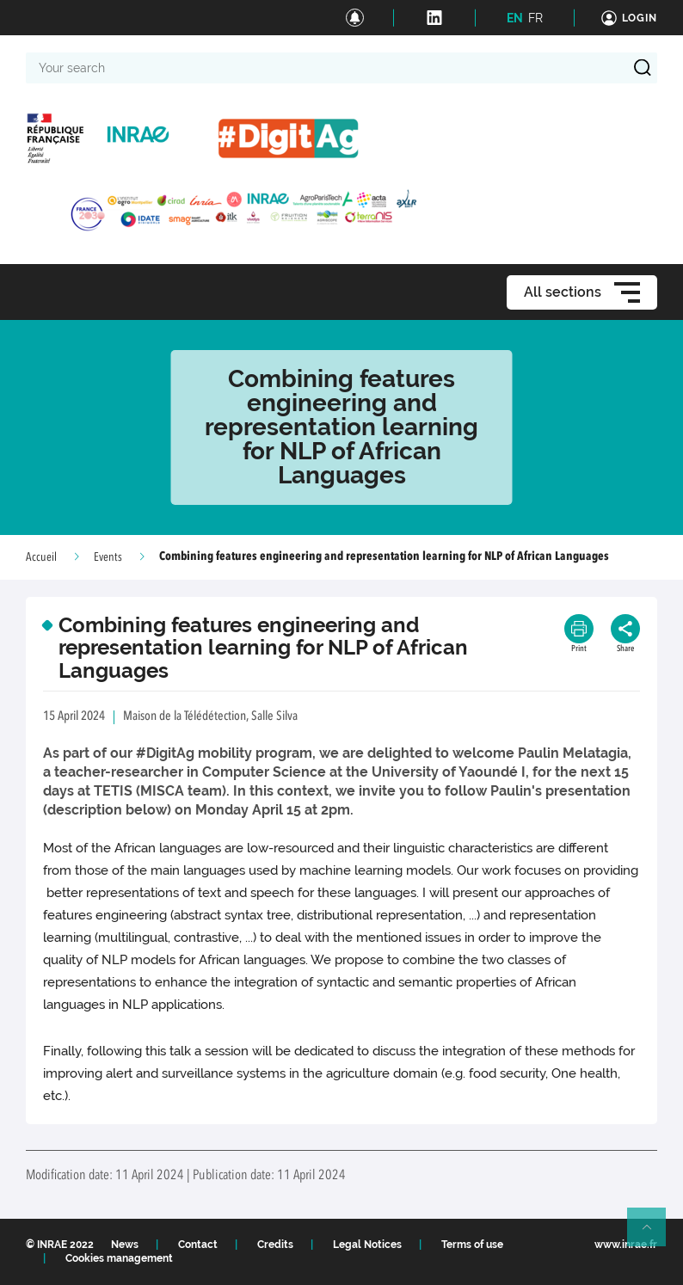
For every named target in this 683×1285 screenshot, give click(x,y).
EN (515, 18)
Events (108, 557)
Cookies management (119, 1258)
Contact (198, 1245)
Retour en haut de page (654, 1234)
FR (535, 18)
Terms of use (472, 1245)
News (124, 1245)
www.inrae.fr (625, 1245)
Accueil (41, 557)
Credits (275, 1245)
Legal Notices (367, 1245)
